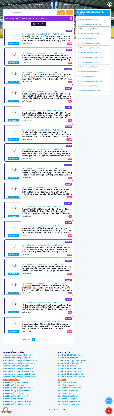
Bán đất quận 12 (65, 393)
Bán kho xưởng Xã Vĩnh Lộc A (88, 86)
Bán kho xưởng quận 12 (13, 393)
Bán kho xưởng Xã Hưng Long (89, 48)
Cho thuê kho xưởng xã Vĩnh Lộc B (18, 371)
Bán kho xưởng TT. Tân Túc (88, 19)
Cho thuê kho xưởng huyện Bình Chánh (20, 360)
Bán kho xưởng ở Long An (14, 385)
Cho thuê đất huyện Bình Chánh (72, 360)
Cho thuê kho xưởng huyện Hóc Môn (19, 363)
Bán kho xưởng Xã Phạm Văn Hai (90, 57)
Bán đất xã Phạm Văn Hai (69, 404)
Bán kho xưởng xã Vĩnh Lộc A (15, 396)
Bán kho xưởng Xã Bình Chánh (89, 29)
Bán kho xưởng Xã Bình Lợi (87, 38)
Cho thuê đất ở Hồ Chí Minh (70, 355)
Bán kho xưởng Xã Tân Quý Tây (89, 81)
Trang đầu (26, 339)
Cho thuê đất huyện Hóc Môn (70, 363)
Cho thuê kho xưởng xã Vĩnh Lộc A (18, 368)
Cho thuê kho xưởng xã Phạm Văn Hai (19, 377)
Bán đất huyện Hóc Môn (68, 390)
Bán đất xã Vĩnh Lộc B (67, 399)
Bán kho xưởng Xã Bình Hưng (89, 34)
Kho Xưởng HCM (60, 409)
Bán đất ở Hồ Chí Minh (67, 382)
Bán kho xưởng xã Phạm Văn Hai (17, 404)
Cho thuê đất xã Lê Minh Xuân (71, 374)
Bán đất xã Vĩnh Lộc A (67, 396)
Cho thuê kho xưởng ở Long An (16, 358)
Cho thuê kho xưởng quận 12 (15, 366)
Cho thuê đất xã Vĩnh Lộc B (69, 371)
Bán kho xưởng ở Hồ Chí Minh (15, 382)
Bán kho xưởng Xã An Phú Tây (89, 24)
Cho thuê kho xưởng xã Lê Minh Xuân (19, 374)
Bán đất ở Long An (66, 385)
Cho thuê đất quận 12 (67, 366)
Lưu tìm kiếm (38, 24)
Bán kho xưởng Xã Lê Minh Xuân (89, 53)
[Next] (55, 339)
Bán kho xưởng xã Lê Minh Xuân (17, 401)
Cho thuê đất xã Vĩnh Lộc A (69, 368)
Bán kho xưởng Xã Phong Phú (89, 62)
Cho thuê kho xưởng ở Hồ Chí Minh (18, 355)
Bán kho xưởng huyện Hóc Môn (16, 390)
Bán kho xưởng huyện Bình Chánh (18, 388)
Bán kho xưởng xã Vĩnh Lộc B (15, 399)
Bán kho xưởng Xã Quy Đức (88, 67)
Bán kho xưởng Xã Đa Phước (88, 43)
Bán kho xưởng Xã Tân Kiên (88, 72)
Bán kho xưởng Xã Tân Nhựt (88, 76)
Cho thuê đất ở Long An (68, 358)
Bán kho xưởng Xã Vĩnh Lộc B (88, 91)
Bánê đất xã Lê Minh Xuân (69, 401)
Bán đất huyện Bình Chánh (69, 388)
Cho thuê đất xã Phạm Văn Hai (71, 377)
